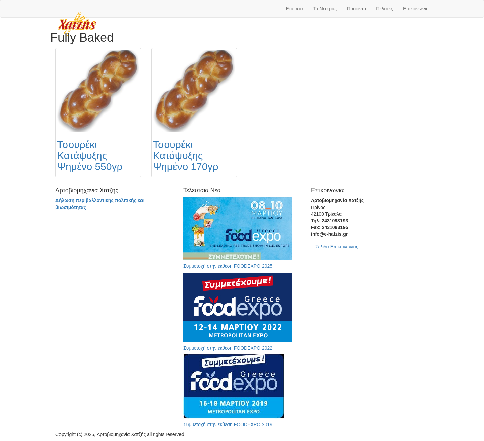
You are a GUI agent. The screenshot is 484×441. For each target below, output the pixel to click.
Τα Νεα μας (325, 8)
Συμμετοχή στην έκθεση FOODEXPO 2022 (227, 348)
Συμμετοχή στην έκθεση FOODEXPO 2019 (227, 424)
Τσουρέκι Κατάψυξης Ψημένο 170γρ (185, 155)
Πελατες (384, 8)
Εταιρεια (294, 8)
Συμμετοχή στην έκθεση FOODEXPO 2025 (227, 266)
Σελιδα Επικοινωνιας (336, 246)
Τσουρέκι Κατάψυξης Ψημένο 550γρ (90, 155)
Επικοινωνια (416, 8)
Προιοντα (356, 8)
